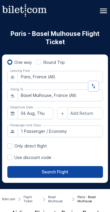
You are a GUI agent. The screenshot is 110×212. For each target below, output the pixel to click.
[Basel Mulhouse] (58, 199)
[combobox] (60, 77)
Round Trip (54, 62)
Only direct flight (30, 145)
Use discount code (32, 157)
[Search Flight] (55, 172)
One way (23, 62)
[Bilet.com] (8, 199)
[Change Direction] (93, 86)
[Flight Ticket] (31, 199)
